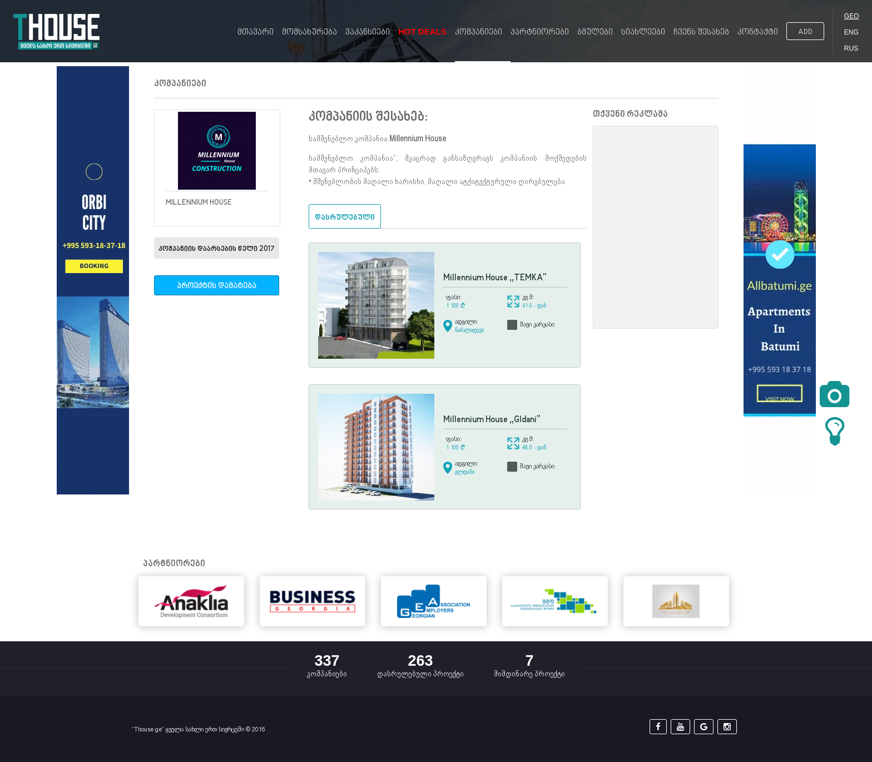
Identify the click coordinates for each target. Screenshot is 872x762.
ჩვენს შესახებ (701, 32)
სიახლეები (643, 32)
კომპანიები (478, 32)
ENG (851, 32)
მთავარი (255, 32)
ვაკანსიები (367, 32)
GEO (851, 16)
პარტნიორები (540, 32)
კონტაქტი (757, 32)
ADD (805, 32)
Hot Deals (422, 31)
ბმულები (595, 32)
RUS (851, 48)
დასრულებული (345, 217)
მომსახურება (309, 32)
